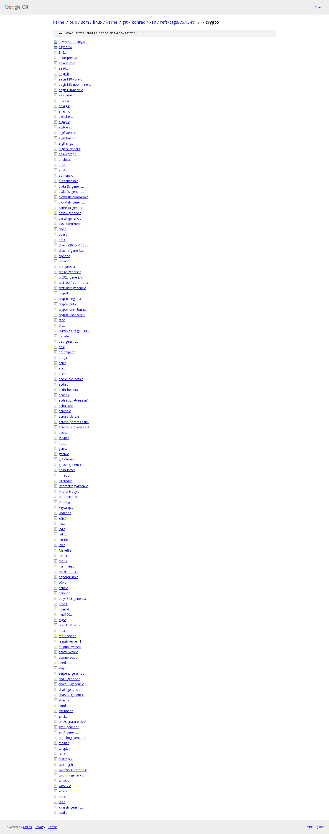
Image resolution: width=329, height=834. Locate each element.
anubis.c (65, 159)
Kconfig (64, 502)
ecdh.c (63, 384)
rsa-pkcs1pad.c (70, 625)
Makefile (65, 550)
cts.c (62, 325)
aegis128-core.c (70, 79)
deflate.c (65, 336)
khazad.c (65, 513)
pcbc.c (63, 588)
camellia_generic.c (72, 208)
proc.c (63, 604)
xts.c (62, 802)
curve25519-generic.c (74, 331)
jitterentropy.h (69, 497)
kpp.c (62, 518)
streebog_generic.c (72, 738)
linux (97, 22)
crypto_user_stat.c (72, 315)
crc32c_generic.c (71, 277)
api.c (62, 165)
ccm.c (63, 234)
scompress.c (68, 657)
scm (85, 22)
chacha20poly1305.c (74, 245)
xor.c (62, 796)
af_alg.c (64, 106)
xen (152, 22)
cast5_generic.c (70, 213)
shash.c (64, 700)
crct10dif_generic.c (72, 288)
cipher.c (64, 256)
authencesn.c (68, 181)
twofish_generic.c (71, 775)
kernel (59, 22)
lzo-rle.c (64, 540)
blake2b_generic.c (71, 186)
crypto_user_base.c (73, 309)
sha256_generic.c (71, 684)
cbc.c (62, 229)
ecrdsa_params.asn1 (74, 422)
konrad (138, 22)
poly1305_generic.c (73, 598)
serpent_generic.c (71, 673)
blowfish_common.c (73, 197)
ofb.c (62, 582)
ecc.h (62, 374)
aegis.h (64, 74)
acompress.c (68, 57)
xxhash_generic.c (71, 807)
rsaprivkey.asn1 (70, 641)
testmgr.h (66, 764)
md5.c (63, 561)
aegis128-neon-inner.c (75, 84)
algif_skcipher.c (70, 149)
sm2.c (63, 716)
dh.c (62, 347)
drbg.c (63, 357)
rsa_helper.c (67, 636)
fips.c (62, 443)
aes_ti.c (64, 100)
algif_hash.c (67, 138)
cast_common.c (70, 223)
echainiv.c (66, 406)
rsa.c (62, 630)
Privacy (40, 827)
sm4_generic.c (69, 732)
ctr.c (62, 320)
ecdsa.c (64, 395)
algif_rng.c (66, 143)
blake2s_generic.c (71, 191)
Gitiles (27, 827)
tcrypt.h (64, 748)
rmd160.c (65, 614)
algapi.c (64, 122)
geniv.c (64, 454)
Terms (52, 827)
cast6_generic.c (70, 218)
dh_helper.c (67, 352)
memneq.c (66, 566)
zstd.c (63, 812)
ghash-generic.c (70, 464)
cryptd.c (64, 293)
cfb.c (62, 240)
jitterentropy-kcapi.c (73, 486)
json (320, 827)
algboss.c (65, 127)
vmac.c (64, 780)
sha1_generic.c (69, 679)
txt (310, 827)
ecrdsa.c (65, 411)
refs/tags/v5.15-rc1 (178, 22)
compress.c (67, 266)
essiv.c (63, 432)
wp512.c (65, 786)
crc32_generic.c (70, 272)
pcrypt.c (64, 593)
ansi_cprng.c (68, 154)
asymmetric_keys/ (72, 42)
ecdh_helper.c (69, 389)
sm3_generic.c (69, 727)
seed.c (63, 663)
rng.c (62, 620)
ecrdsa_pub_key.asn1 (74, 427)
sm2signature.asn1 (73, 721)
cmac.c (64, 261)
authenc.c (66, 175)
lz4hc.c (64, 534)
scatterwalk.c (68, 652)
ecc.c (62, 368)
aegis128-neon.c (71, 90)
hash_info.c (67, 470)
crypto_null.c (68, 304)
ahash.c (64, 111)
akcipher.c (66, 116)
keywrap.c (66, 507)
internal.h (65, 481)
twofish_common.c (73, 770)
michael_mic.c (69, 572)
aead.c (63, 68)
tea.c (62, 753)
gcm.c (63, 448)
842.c (62, 52)
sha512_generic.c (71, 695)
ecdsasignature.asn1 (74, 400)
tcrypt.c (64, 743)
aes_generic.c (68, 95)
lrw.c (62, 523)
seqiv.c (64, 668)
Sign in (319, 7)
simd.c (63, 705)
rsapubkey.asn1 (70, 647)
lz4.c (62, 529)
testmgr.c (66, 759)
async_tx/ (65, 47)
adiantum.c (67, 63)
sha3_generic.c (69, 689)
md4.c (63, 555)
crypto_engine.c (70, 298)
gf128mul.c (67, 459)
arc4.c (63, 170)
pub (73, 22)
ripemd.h (65, 609)
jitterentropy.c (69, 491)
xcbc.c (63, 791)
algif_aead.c (67, 133)
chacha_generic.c (71, 250)
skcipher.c (66, 711)
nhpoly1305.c (68, 577)
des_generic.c (68, 341)
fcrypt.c (64, 438)
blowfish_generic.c (72, 202)
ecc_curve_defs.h (71, 379)
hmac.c (64, 475)
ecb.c (62, 363)
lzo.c (62, 545)
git (125, 22)
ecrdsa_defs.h (69, 416)
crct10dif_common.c (74, 282)
